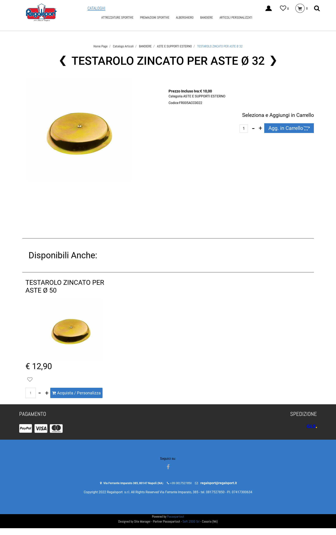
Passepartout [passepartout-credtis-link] (175, 516)
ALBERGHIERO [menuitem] (185, 17)
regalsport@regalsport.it (218, 483)
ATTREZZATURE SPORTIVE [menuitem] (117, 17)
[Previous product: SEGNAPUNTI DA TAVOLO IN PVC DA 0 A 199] (62, 60)
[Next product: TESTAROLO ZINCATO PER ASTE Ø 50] (273, 60)
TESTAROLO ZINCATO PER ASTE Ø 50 (64, 286)
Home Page (100, 46)
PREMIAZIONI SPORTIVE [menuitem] (154, 17)
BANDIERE (145, 46)
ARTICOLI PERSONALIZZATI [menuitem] (236, 17)
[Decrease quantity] (253, 128)
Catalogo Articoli (123, 46)
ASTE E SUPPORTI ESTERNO (174, 46)
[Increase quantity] (260, 128)
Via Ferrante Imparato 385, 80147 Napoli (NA (132, 483)
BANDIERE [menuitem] (206, 17)
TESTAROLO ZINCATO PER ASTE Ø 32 (220, 46)
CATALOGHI (96, 8)
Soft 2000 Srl (191, 521)
